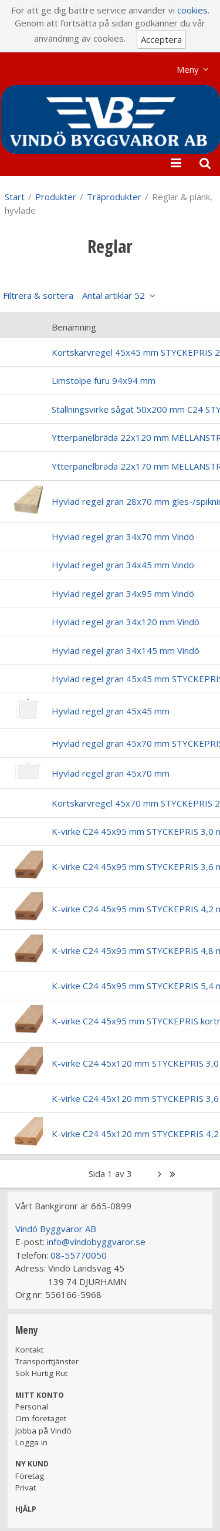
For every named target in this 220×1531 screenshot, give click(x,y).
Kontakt (29, 1349)
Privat (25, 1487)
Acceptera (161, 39)
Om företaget (40, 1418)
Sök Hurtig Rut (41, 1373)
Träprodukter (114, 197)
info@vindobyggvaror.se (96, 1241)
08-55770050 (78, 1255)
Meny (188, 69)
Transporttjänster (47, 1361)
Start (15, 197)
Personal (31, 1406)
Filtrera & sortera (74, 295)
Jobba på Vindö (43, 1430)
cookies (192, 10)
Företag (29, 1476)
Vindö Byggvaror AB (55, 1229)
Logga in (31, 1442)
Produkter (55, 197)
